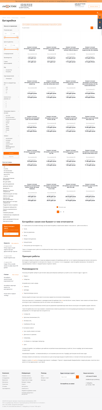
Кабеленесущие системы (10, 193)
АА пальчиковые (34, 24)
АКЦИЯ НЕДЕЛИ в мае (9, 257)
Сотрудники (5, 378)
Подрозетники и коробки (10, 205)
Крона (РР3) (53, 24)
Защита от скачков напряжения (8, 191)
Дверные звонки (8, 186)
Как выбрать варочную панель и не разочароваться (10, 287)
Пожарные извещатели (9, 207)
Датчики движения (8, 184)
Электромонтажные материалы (8, 179)
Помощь (43, 373)
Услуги (23, 384)
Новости (4, 375)
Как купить (25, 386)
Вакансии (5, 380)
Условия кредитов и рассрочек (27, 393)
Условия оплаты (26, 375)
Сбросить (11, 156)
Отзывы (4, 386)
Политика (5, 384)
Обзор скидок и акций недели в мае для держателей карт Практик (10, 249)
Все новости (15, 243)
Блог (42, 375)
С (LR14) (59, 24)
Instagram (69, 387)
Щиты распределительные (11, 219)
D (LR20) (27, 24)
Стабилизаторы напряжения (11, 215)
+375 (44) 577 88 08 (80, 4)
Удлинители (6, 217)
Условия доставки (27, 378)
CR (23, 24)
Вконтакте (61, 387)
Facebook (65, 387)
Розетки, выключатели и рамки (10, 209)
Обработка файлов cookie (29, 390)
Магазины (5, 382)
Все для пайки (7, 181)
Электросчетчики (8, 221)
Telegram (73, 387)
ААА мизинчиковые (44, 24)
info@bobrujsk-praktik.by (93, 379)
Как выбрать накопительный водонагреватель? (8, 279)
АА (62, 300)
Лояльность (25, 388)
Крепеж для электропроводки (8, 198)
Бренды (43, 380)
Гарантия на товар (27, 380)
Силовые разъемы (8, 212)
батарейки (34, 360)
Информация (26, 373)
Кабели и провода (8, 196)
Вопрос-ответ (45, 378)
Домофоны (6, 188)
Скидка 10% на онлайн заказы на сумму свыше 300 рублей (11, 265)
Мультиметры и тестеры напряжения (10, 202)
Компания (5, 373)
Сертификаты (6, 388)
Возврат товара (26, 382)
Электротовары (7, 162)
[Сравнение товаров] (100, 26)
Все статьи (15, 274)
